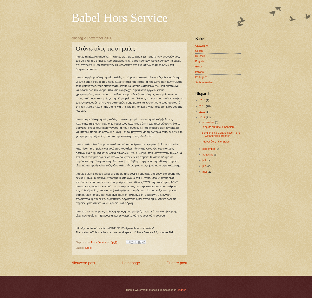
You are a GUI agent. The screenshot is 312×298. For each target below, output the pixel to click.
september (209, 148)
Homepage (131, 263)
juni (205, 165)
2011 (202, 117)
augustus (208, 154)
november (209, 122)
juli (204, 160)
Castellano (201, 45)
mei (205, 171)
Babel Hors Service (120, 18)
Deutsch (200, 56)
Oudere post (176, 263)
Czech (199, 50)
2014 (202, 100)
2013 (202, 106)
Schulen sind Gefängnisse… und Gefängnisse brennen (221, 134)
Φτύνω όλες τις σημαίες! (216, 141)
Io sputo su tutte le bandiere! (218, 126)
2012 (202, 111)
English (199, 61)
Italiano (199, 71)
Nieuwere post (83, 263)
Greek (88, 247)
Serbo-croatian (204, 82)
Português (201, 77)
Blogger (181, 289)
